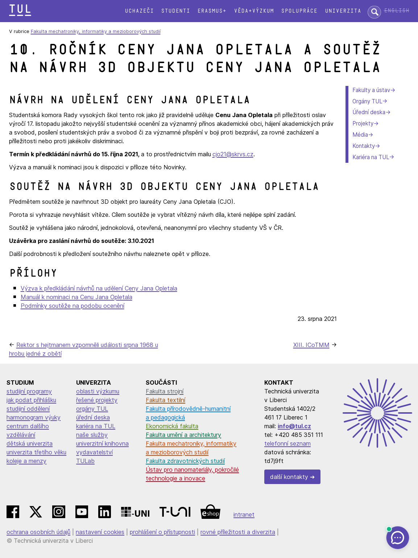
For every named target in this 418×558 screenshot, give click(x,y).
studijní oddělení (28, 408)
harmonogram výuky (34, 417)
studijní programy (29, 391)
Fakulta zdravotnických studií (185, 460)
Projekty (362, 123)
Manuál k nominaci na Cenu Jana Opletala (76, 297)
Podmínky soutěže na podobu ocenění (72, 305)
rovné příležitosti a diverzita (237, 532)
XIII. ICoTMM (311, 344)
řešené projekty (96, 400)
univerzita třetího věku (36, 452)
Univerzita (343, 11)
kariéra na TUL (95, 426)
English (396, 10)
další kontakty (289, 476)
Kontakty (363, 145)
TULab (85, 460)
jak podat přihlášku (31, 400)
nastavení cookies (100, 532)
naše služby (92, 434)
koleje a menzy (26, 460)
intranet (243, 514)
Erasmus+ (211, 11)
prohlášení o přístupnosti (162, 532)
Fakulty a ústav (371, 90)
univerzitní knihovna (102, 443)
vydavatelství (94, 452)
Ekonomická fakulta (172, 426)
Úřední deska (368, 112)
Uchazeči (139, 11)
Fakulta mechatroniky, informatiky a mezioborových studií (96, 31)
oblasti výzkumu (97, 391)
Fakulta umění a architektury (183, 434)
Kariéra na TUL (370, 157)
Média (360, 134)
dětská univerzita (30, 443)
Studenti (175, 11)
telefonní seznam (287, 443)
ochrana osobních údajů (38, 532)
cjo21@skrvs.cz (232, 154)
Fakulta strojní (164, 391)
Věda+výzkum (254, 11)
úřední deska (93, 417)
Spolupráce (299, 11)
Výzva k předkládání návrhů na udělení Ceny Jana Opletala (99, 288)
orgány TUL (92, 408)
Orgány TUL (367, 101)
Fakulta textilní (165, 400)
